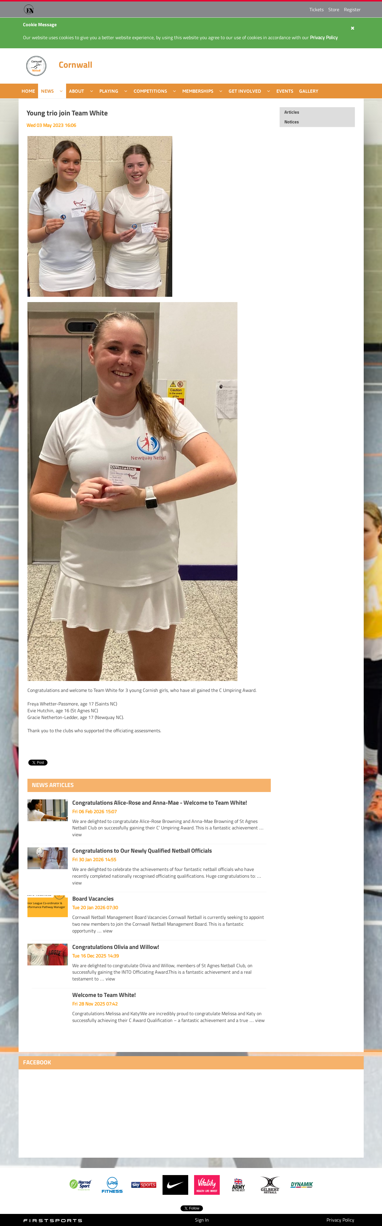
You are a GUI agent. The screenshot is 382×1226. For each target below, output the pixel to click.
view (77, 834)
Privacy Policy (340, 1219)
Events (284, 91)
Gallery (308, 91)
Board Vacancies (93, 898)
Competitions (150, 91)
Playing (108, 91)
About (76, 91)
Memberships (197, 91)
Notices (291, 121)
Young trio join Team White (67, 112)
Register (352, 9)
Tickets (316, 9)
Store (333, 9)
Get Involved (245, 91)
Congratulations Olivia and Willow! (115, 946)
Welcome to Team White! (104, 994)
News (47, 91)
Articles (291, 112)
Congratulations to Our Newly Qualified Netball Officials (142, 850)
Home (28, 91)
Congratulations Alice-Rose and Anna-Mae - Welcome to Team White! (159, 802)
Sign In (202, 1219)
